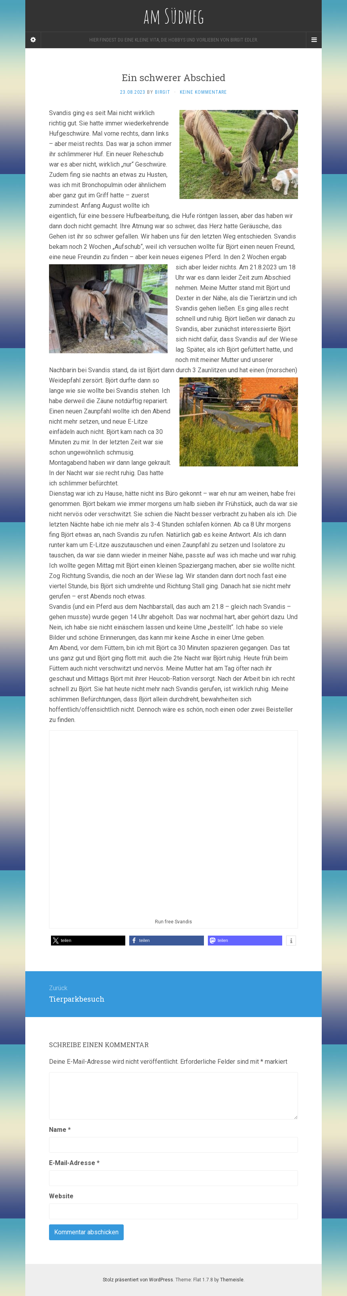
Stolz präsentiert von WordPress (138, 1280)
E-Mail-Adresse (74, 1163)
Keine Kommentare (203, 92)
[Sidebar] (33, 40)
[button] (88, 940)
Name (60, 1129)
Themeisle (231, 1280)
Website (61, 1196)
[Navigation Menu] (314, 40)
